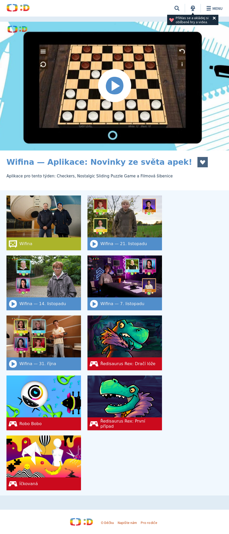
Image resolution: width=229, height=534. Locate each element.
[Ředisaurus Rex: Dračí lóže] (124, 342)
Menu (214, 8)
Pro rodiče (149, 522)
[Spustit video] (114, 86)
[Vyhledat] (177, 8)
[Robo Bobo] (43, 402)
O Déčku (107, 522)
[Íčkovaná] (43, 462)
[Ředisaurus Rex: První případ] (124, 402)
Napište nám (127, 522)
